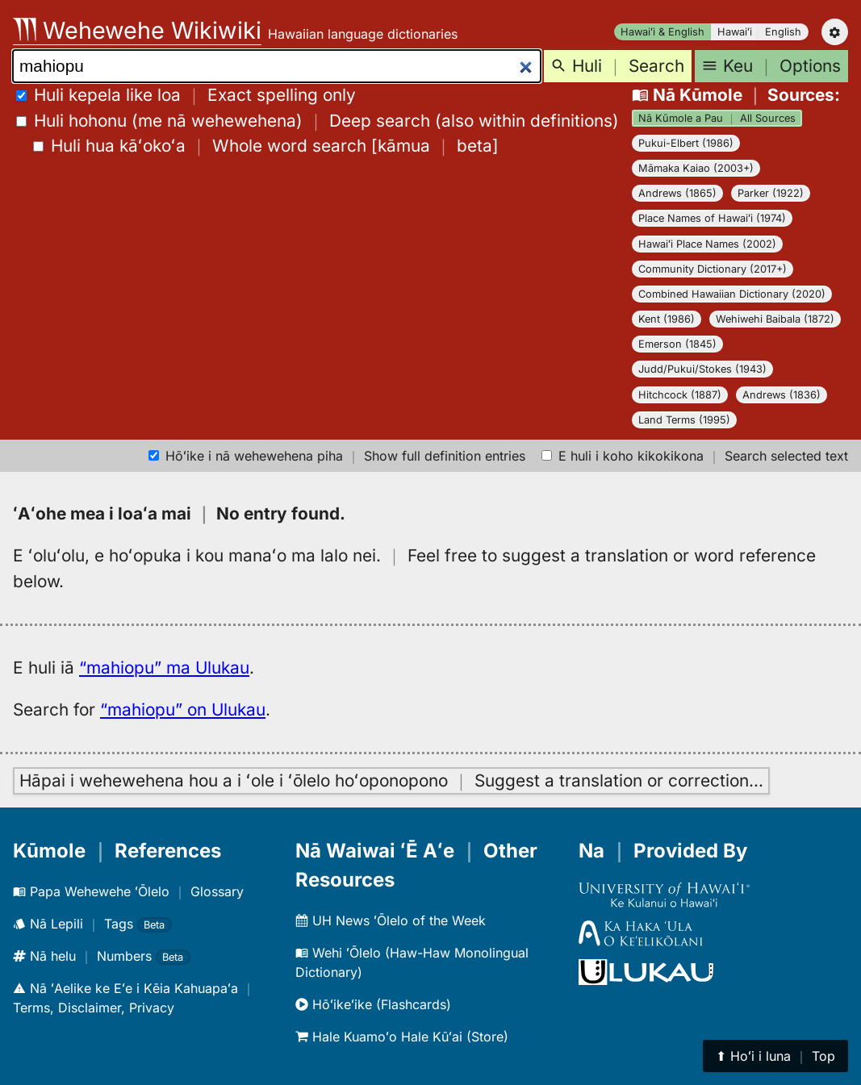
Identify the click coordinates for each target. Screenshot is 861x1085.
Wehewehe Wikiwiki (137, 30)
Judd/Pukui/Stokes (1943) (702, 369)
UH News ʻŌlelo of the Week (390, 920)
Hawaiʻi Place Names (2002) (707, 244)
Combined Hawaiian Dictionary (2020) (731, 294)
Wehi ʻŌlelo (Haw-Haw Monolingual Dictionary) (412, 962)
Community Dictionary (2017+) (712, 269)
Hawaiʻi (734, 32)
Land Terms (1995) (684, 420)
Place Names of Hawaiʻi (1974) (712, 218)
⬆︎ (775, 1056)
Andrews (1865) (677, 193)
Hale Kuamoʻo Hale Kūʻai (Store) (401, 1037)
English (783, 32)
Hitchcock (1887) (679, 395)
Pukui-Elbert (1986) (685, 143)
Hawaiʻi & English (662, 32)
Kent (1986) (666, 319)
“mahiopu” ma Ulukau (164, 667)
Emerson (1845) (677, 344)
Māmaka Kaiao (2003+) (696, 168)
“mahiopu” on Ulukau (182, 709)
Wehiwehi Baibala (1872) (775, 319)
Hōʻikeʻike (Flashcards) (373, 1004)
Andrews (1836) (781, 395)
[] (266, 146)
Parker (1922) (771, 193)
